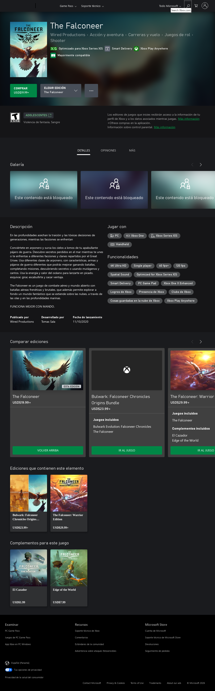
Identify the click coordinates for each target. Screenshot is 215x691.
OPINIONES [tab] (108, 150)
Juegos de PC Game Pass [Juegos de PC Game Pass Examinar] (17, 637)
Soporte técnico (91, 6)
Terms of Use (137, 683)
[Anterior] (192, 165)
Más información (188, 119)
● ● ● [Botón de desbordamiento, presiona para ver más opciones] (91, 90)
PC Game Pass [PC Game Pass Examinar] (12, 630)
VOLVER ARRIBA (48, 450)
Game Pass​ (66, 6)
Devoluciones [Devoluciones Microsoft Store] (152, 644)
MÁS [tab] (132, 150)
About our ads (174, 683)
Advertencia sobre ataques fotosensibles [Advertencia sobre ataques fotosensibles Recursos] (95, 650)
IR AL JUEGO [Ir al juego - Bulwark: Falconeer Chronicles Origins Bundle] (127, 450)
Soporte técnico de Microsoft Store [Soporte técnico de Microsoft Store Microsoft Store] (163, 637)
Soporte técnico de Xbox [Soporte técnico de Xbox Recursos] (87, 630)
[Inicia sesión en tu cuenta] (205, 6)
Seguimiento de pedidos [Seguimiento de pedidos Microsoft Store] (157, 650)
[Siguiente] (201, 165)
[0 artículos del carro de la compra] (196, 5)
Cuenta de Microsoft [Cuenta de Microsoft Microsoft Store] (155, 630)
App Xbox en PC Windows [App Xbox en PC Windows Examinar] (18, 644)
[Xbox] (47, 6)
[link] (28, 503)
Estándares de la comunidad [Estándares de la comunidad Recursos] (89, 644)
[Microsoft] (19, 6)
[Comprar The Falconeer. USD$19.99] (23, 90)
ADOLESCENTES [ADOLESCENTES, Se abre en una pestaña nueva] (38, 115)
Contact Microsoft (92, 683)
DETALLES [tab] (83, 150)
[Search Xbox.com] (188, 5)
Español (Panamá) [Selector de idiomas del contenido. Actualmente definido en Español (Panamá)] (20, 662)
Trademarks (155, 683)
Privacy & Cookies (116, 683)
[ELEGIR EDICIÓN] (60, 90)
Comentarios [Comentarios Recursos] (81, 637)
